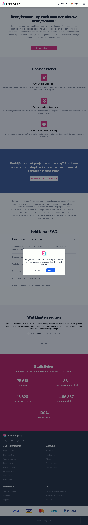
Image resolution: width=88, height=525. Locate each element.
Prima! (50, 270)
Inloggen (64, 4)
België (75, 4)
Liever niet (39, 270)
